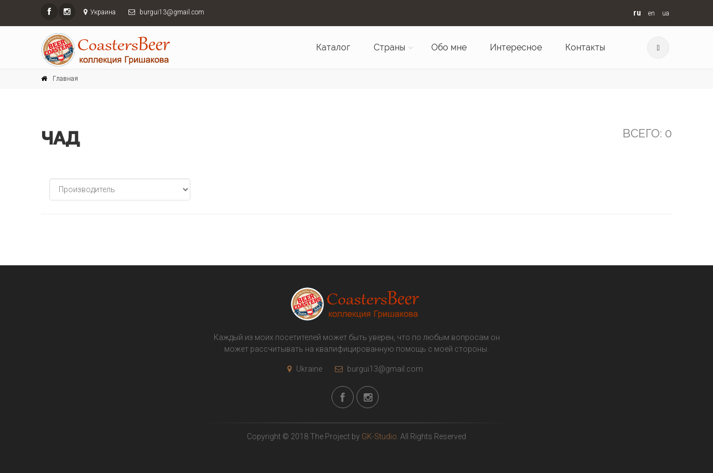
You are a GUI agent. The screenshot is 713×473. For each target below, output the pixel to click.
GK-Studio (379, 436)
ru (637, 12)
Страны (389, 47)
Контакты (585, 47)
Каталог (333, 47)
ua (665, 13)
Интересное (516, 47)
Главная (65, 79)
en (651, 13)
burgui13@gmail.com (376, 368)
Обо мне (449, 47)
